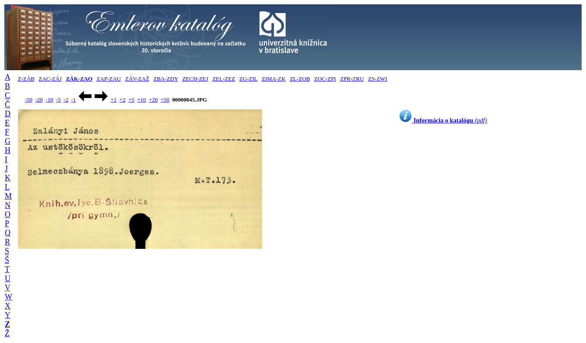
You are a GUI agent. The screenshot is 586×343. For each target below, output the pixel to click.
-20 (39, 99)
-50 (28, 99)
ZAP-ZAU (109, 78)
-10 (49, 99)
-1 (73, 99)
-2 (66, 99)
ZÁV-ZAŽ (137, 78)
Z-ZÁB (26, 78)
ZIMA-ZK (274, 78)
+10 (141, 99)
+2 (122, 99)
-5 (58, 99)
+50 (164, 99)
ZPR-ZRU (352, 78)
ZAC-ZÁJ (50, 78)
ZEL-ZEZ (223, 78)
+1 (113, 99)
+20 (153, 99)
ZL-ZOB (300, 78)
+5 (131, 99)
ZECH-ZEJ (195, 78)
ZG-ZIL (248, 78)
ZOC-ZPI (325, 78)
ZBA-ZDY (165, 78)
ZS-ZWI (377, 78)
